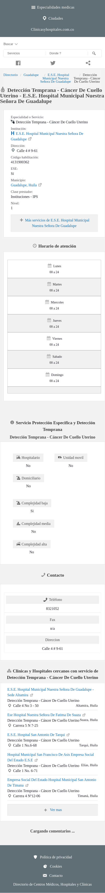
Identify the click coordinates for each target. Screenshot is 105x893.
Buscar (11, 44)
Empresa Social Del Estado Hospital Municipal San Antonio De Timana (51, 782)
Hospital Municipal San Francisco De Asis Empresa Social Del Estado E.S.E (50, 757)
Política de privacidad (52, 857)
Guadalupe (31, 75)
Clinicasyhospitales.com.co (52, 29)
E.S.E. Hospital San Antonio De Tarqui (38, 734)
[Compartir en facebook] (17, 62)
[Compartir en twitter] (52, 62)
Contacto (53, 875)
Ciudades (52, 17)
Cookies (52, 866)
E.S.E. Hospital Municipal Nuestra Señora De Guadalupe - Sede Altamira (50, 692)
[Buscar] (94, 53)
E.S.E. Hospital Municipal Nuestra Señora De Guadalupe (55, 78)
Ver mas (52, 810)
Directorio (10, 75)
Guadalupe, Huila (26, 184)
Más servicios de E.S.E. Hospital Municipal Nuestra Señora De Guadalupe (54, 223)
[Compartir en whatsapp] (87, 62)
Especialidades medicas (52, 6)
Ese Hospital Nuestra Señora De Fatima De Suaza (46, 714)
